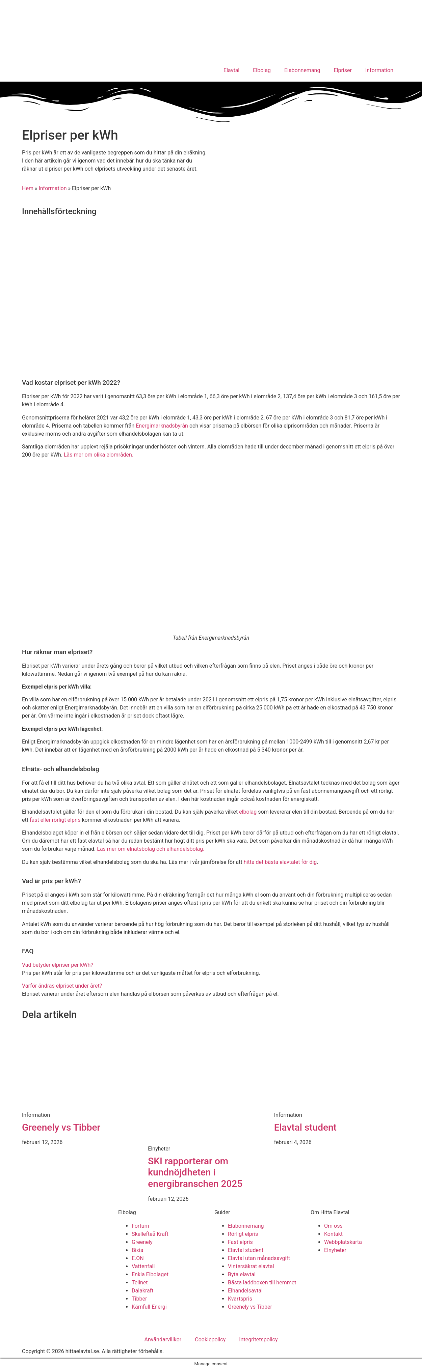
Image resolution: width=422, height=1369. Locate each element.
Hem (27, 188)
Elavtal (231, 70)
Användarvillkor (162, 1339)
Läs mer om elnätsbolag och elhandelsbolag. (150, 849)
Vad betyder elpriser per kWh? (57, 965)
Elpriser (342, 70)
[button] (211, 965)
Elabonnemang (302, 70)
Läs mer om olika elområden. (98, 455)
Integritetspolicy (258, 1339)
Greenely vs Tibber (61, 1127)
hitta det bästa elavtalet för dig (280, 862)
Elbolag (262, 70)
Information (379, 70)
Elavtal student (305, 1127)
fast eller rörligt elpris (55, 820)
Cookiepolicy (210, 1339)
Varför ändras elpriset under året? (62, 986)
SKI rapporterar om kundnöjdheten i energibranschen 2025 (195, 1172)
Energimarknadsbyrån (162, 426)
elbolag (248, 812)
